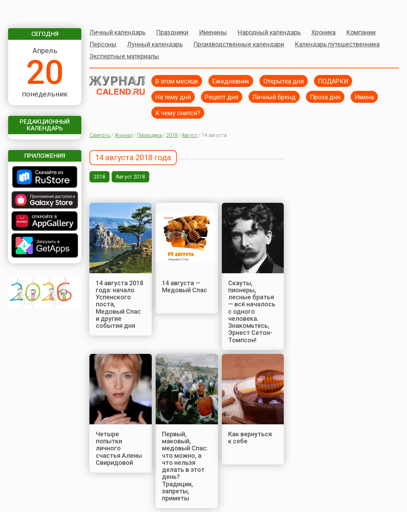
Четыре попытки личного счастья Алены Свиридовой (119, 448)
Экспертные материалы (124, 56)
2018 (171, 135)
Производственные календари (238, 44)
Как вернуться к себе (250, 437)
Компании (361, 32)
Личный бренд (274, 96)
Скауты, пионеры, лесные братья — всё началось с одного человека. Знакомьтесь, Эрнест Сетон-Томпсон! (251, 311)
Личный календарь (117, 32)
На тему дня (173, 96)
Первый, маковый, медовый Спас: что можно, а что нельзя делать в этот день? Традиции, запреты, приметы (185, 466)
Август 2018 (130, 177)
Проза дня (325, 96)
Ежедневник (230, 81)
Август (190, 135)
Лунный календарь (155, 44)
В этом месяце (176, 81)
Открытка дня (283, 81)
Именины (213, 32)
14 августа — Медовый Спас (184, 286)
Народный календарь (269, 32)
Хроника (323, 32)
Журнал (123, 135)
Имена (364, 96)
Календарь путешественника (337, 44)
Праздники (172, 32)
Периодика (149, 135)
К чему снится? (177, 112)
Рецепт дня (221, 96)
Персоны (103, 44)
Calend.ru (99, 135)
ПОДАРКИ (333, 81)
